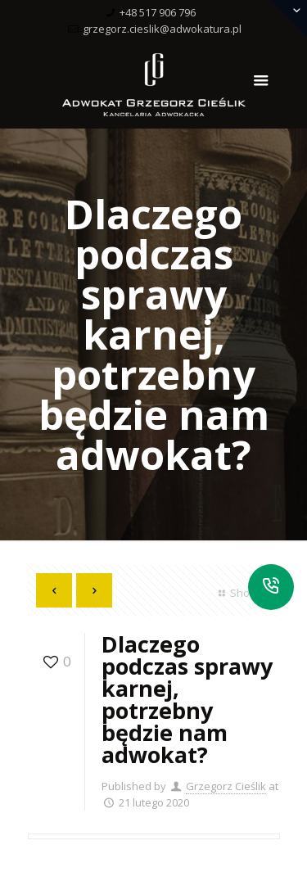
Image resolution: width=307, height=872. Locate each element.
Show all (242, 592)
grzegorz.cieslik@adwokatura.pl (162, 28)
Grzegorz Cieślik (226, 786)
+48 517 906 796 (158, 12)
